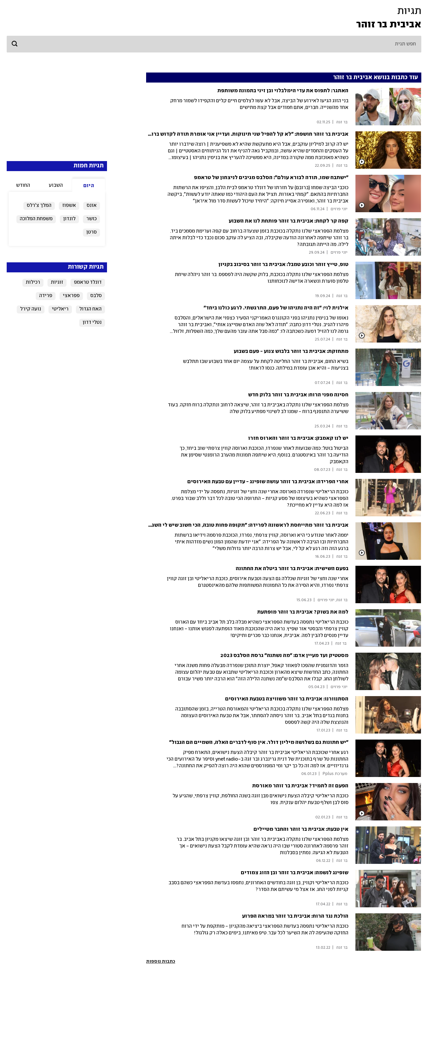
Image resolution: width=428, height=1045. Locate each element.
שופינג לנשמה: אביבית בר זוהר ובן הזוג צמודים (294, 872)
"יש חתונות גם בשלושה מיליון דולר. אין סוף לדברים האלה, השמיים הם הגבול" (258, 742)
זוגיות (57, 282)
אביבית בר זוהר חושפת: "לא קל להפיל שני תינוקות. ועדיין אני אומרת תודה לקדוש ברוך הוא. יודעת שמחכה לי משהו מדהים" (206, 134)
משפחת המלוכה (36, 219)
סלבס (96, 295)
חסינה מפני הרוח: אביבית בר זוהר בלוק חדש (298, 394)
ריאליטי (60, 309)
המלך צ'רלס (39, 205)
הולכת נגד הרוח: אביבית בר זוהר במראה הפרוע (295, 916)
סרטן (91, 232)
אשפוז (69, 205)
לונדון (69, 219)
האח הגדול (90, 309)
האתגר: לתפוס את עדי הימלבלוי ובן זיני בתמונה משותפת (282, 90)
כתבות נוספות (160, 961)
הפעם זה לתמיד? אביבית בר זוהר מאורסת (300, 785)
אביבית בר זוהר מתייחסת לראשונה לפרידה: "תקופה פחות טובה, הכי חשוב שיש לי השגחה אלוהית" (236, 525)
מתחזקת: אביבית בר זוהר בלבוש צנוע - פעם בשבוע (291, 351)
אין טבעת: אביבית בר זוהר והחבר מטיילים (300, 829)
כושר (91, 219)
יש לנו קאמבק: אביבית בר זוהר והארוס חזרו (298, 438)
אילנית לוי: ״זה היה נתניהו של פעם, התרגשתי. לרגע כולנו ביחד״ (276, 307)
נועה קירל (30, 309)
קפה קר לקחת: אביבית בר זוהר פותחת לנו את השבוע (288, 221)
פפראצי (71, 295)
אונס (92, 205)
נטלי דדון (92, 322)
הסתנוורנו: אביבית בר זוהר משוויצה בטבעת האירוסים (286, 698)
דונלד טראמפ (88, 282)
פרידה (45, 295)
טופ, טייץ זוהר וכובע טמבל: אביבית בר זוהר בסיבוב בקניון (283, 264)
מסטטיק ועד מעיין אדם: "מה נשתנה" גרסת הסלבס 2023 (284, 655)
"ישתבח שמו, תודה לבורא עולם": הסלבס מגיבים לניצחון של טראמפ (271, 177)
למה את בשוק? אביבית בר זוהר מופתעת (302, 612)
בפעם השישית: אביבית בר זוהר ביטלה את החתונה (292, 568)
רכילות (33, 282)
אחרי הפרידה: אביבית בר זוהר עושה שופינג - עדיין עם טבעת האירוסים (267, 481)
